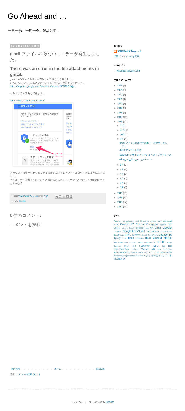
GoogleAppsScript (134, 231)
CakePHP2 (127, 224)
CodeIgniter (152, 224)
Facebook (139, 228)
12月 (123, 125)
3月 (122, 178)
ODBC (134, 243)
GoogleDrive (153, 231)
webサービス (152, 252)
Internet (144, 235)
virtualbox (168, 249)
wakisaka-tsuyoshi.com (128, 71)
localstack (139, 238)
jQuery (117, 238)
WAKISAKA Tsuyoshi (129, 51)
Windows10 (166, 252)
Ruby (169, 243)
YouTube (139, 256)
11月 (123, 130)
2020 (120, 103)
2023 (120, 90)
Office (140, 243)
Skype (127, 246)
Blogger (110, 402)
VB (153, 249)
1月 (122, 187)
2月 (122, 183)
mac (148, 237)
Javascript (165, 234)
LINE (124, 238)
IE (133, 235)
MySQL (168, 238)
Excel (131, 228)
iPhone (155, 235)
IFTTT (137, 235)
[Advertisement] (58, 339)
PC (154, 242)
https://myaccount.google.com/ (27, 100)
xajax (126, 256)
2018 (120, 112)
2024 (120, 85)
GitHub (158, 228)
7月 (122, 169)
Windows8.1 (119, 256)
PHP (161, 242)
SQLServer (144, 246)
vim (159, 249)
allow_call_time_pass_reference (135, 159)
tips (163, 246)
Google (22, 201)
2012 (120, 206)
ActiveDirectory (128, 221)
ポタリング (163, 256)
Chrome (140, 224)
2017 (120, 117)
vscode (134, 252)
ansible (146, 221)
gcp (147, 228)
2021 (120, 99)
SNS (134, 246)
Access (117, 221)
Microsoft (157, 238)
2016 (120, 121)
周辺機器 (118, 259)
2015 (120, 193)
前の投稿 (100, 368)
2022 (120, 94)
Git (151, 227)
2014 (120, 197)
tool (170, 246)
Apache (153, 221)
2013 (120, 202)
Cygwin (163, 224)
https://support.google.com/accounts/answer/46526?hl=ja (42, 86)
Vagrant (145, 249)
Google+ (117, 231)
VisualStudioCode (122, 252)
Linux (131, 238)
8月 (122, 165)
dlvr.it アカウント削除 (130, 150)
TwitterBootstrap (121, 249)
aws (159, 221)
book (116, 224)
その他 (154, 255)
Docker (117, 228)
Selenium (117, 246)
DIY (170, 224)
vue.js (140, 252)
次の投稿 (15, 368)
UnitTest (135, 249)
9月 (122, 139)
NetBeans (118, 242)
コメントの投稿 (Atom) (28, 374)
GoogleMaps (119, 235)
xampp (132, 256)
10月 (123, 134)
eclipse (125, 228)
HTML (128, 235)
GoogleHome (166, 231)
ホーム (57, 368)
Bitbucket (167, 221)
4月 (122, 174)
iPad (149, 235)
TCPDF (155, 246)
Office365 (148, 243)
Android (138, 221)
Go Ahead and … (37, 16)
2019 (120, 108)
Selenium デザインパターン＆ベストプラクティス (145, 154)
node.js (127, 243)
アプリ (147, 255)
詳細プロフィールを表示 (126, 56)
